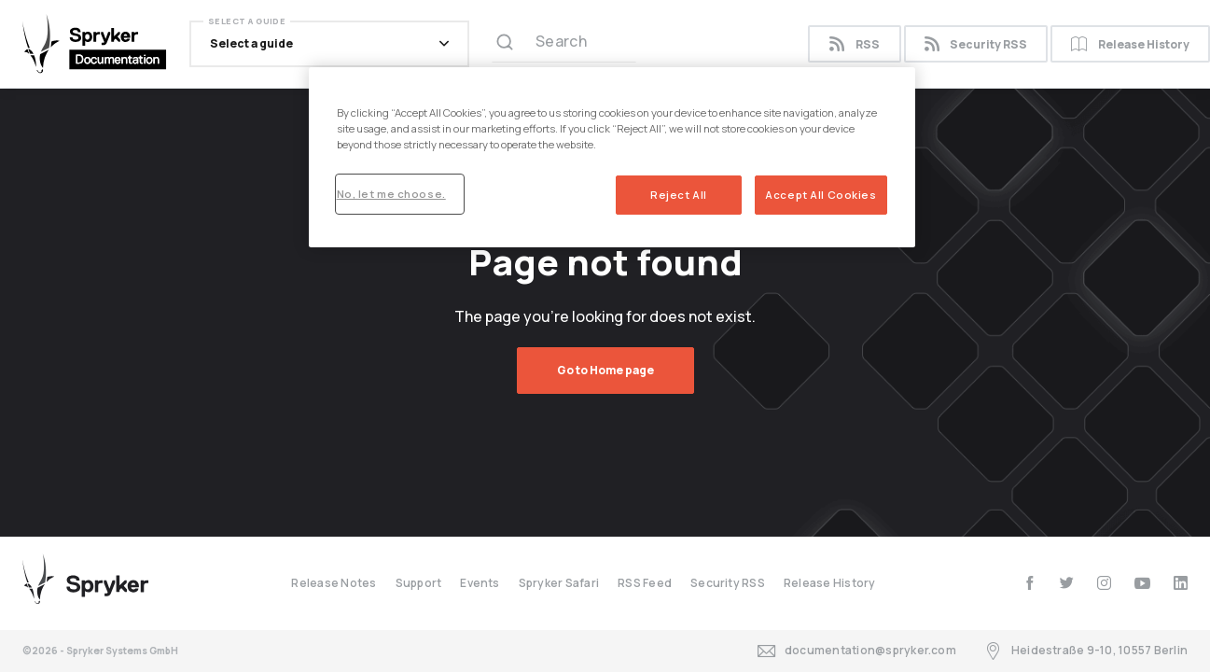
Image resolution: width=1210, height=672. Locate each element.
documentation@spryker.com (857, 651)
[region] (612, 157)
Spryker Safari (559, 583)
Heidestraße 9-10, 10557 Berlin (1086, 651)
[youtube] (1142, 583)
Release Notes (333, 583)
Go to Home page (605, 370)
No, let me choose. (391, 194)
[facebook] (1029, 583)
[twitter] (1067, 583)
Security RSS (976, 44)
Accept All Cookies (820, 195)
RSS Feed (645, 583)
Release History (830, 583)
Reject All (678, 195)
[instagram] (1104, 583)
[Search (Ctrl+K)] (564, 44)
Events (479, 583)
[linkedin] (1181, 583)
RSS (854, 44)
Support (419, 583)
